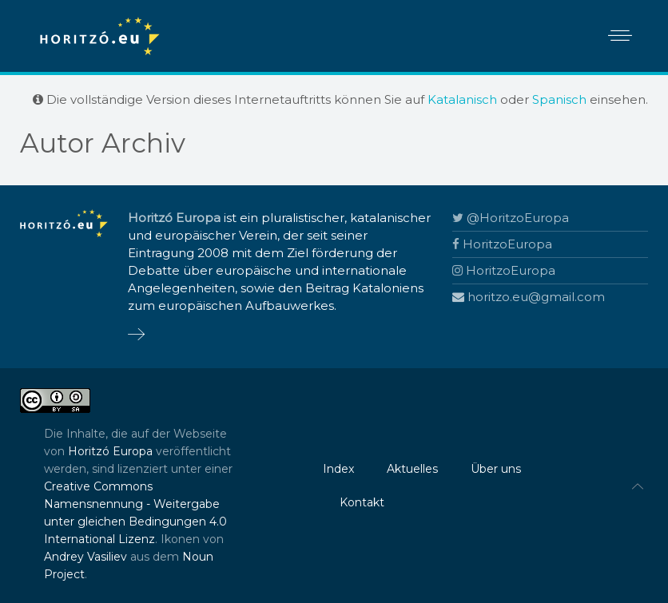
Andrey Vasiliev (85, 556)
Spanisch (559, 99)
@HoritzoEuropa (510, 217)
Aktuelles (412, 469)
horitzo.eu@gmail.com (528, 296)
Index (338, 469)
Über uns (496, 469)
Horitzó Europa (110, 451)
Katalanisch (462, 99)
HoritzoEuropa (502, 244)
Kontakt (362, 502)
